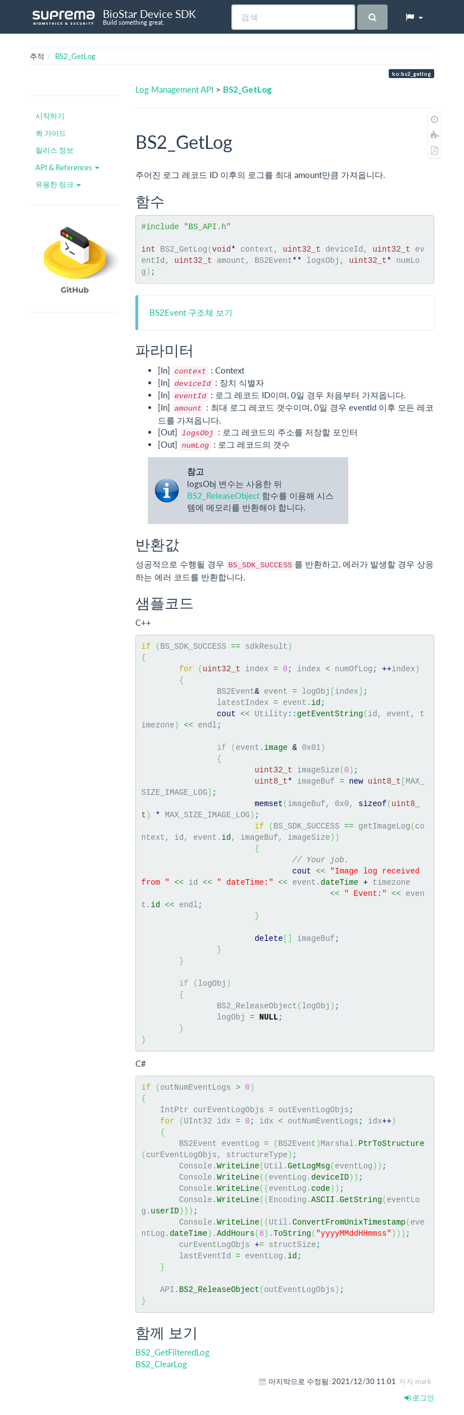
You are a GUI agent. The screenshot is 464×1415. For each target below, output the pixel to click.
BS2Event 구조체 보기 (191, 312)
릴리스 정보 (54, 149)
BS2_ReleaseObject (223, 495)
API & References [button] (67, 167)
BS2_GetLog (75, 56)
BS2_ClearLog (161, 1364)
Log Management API (174, 89)
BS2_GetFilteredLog (172, 1352)
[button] (413, 17)
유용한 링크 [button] (58, 184)
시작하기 (50, 115)
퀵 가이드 (50, 133)
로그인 (419, 1397)
